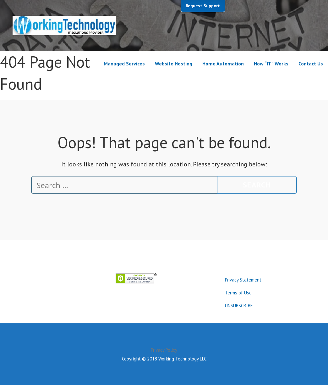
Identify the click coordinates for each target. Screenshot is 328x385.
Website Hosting (173, 63)
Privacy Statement (243, 280)
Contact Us (310, 63)
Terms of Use (238, 293)
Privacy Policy (164, 350)
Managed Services (124, 63)
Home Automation (223, 63)
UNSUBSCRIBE (239, 306)
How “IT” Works (271, 63)
